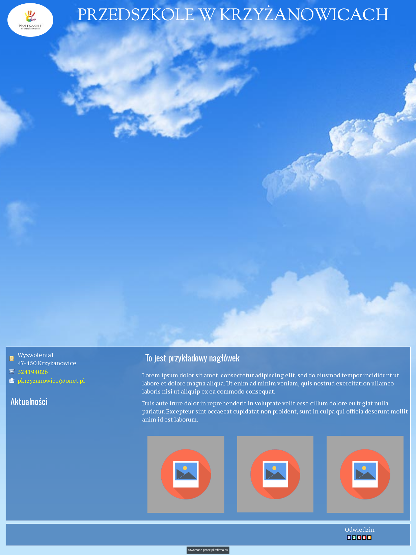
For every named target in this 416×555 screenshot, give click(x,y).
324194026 (33, 372)
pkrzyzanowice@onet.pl (51, 380)
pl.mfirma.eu (220, 550)
